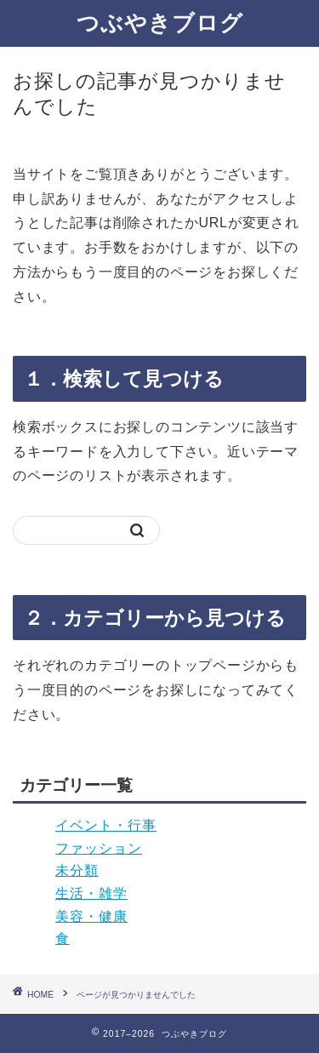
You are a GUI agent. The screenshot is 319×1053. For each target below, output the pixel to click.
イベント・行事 (106, 825)
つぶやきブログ (160, 22)
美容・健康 (91, 916)
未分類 (77, 870)
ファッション (98, 848)
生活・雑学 (91, 893)
